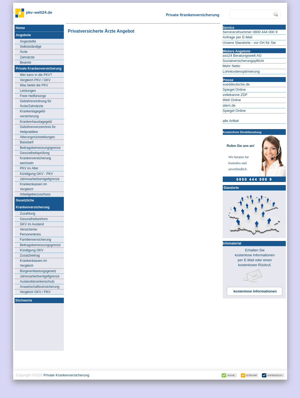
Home (20, 28)
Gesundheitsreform (34, 219)
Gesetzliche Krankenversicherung (33, 203)
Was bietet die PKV (34, 85)
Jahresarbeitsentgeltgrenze (40, 179)
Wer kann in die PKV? (36, 75)
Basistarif (26, 142)
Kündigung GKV (32, 250)
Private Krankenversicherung (66, 375)
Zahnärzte (27, 57)
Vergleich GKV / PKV (35, 292)
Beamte (25, 62)
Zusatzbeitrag (30, 255)
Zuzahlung (27, 213)
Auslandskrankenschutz (37, 281)
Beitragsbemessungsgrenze (40, 148)
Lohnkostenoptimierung (241, 71)
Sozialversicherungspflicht (243, 61)
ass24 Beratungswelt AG (242, 55)
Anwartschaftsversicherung (39, 287)
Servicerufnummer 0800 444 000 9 (250, 32)
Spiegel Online (234, 89)
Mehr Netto (231, 66)
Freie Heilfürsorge (33, 96)
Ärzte (24, 52)
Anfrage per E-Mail (237, 37)
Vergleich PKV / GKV (35, 80)
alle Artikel (231, 121)
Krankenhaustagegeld (36, 122)
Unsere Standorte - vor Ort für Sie (249, 43)
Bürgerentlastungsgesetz (38, 271)
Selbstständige (31, 47)
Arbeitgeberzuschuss (35, 194)
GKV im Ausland (32, 224)
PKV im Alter (29, 168)
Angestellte (28, 41)
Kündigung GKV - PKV (36, 174)
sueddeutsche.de (236, 84)
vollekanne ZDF (235, 95)
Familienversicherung (35, 239)
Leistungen (28, 91)
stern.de (229, 105)
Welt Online (232, 100)
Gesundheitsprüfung (35, 153)
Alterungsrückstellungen (37, 137)
